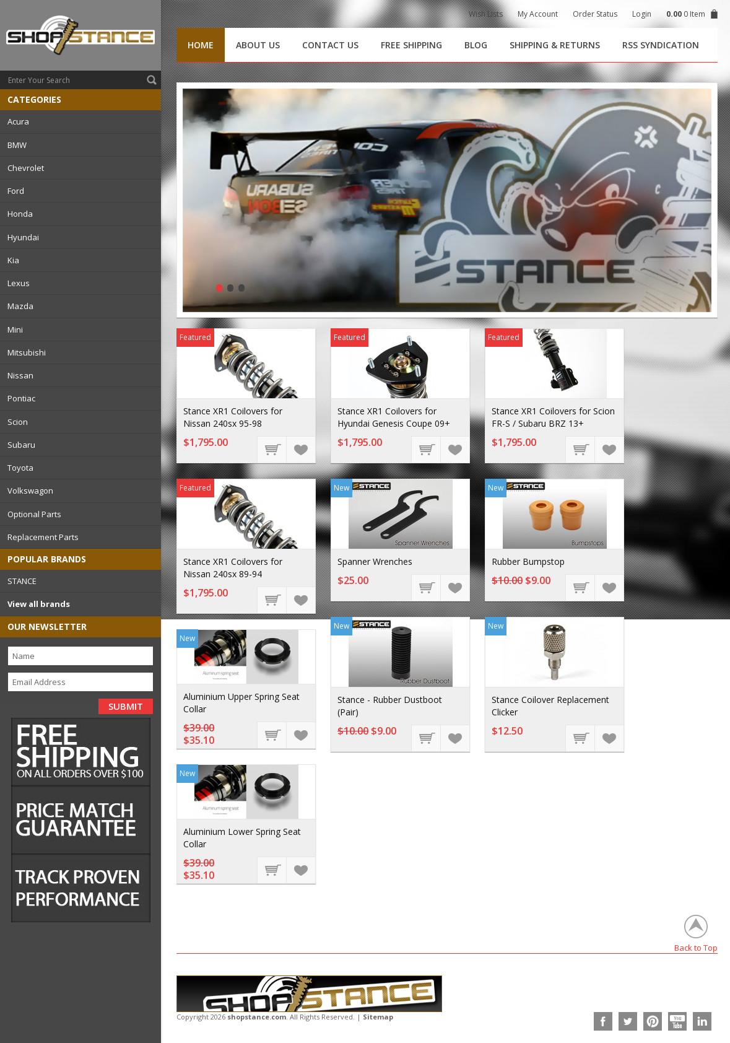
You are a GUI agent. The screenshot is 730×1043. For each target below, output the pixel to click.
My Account (538, 14)
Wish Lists (486, 14)
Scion (17, 421)
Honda (20, 213)
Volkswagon (30, 490)
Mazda (20, 306)
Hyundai (23, 237)
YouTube (677, 1021)
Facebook (603, 1021)
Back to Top (696, 947)
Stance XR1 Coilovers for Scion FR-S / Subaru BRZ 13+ (553, 417)
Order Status (595, 14)
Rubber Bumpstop (528, 561)
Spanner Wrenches (374, 561)
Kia (13, 260)
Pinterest (652, 1021)
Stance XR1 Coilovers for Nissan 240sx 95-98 (232, 417)
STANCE (22, 581)
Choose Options (272, 449)
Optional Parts (34, 514)
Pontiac (21, 398)
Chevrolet (25, 167)
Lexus (18, 283)
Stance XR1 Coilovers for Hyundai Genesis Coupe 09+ (393, 417)
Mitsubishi (26, 352)
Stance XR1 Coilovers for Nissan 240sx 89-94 (232, 568)
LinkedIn (702, 1021)
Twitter (628, 1021)
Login (641, 14)
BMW (17, 145)
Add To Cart (426, 587)
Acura (18, 121)
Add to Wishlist (300, 449)
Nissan (20, 375)
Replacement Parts (43, 537)
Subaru (21, 444)
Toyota (20, 467)
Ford (15, 190)
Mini (15, 329)
